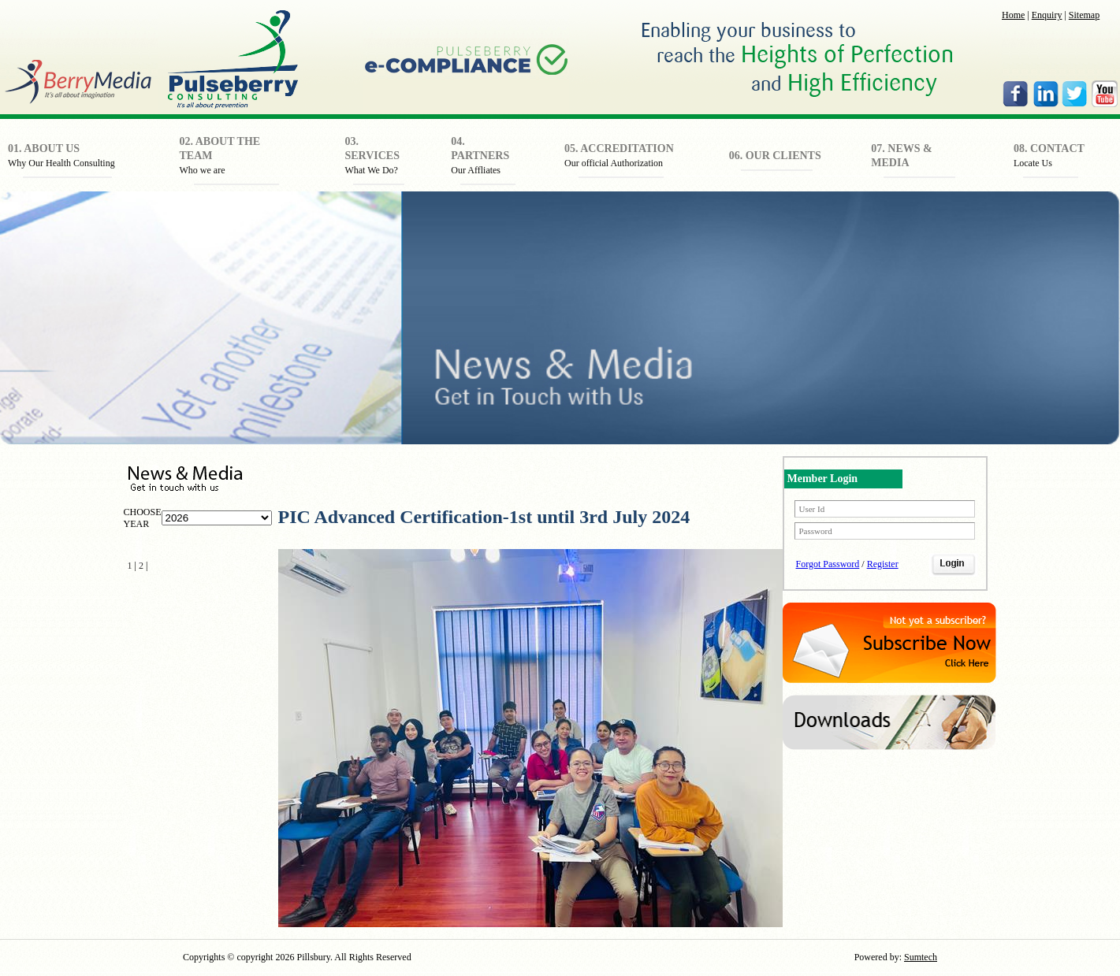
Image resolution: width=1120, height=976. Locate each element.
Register (883, 564)
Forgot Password (828, 564)
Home (1013, 14)
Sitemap (1084, 14)
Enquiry (1047, 14)
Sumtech (920, 957)
